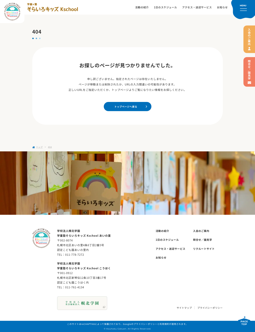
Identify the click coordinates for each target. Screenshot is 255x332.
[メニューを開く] (243, 9)
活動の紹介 (142, 7)
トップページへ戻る (125, 106)
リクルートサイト (204, 248)
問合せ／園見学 (249, 70)
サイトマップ (184, 307)
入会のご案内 (249, 37)
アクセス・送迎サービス (197, 7)
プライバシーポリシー (210, 307)
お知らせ (222, 7)
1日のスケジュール (165, 7)
